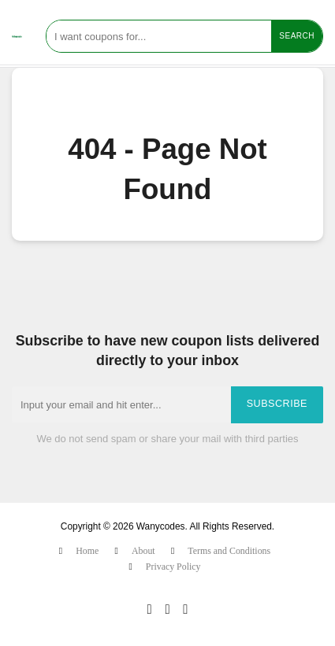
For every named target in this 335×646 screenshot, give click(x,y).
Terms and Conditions (229, 550)
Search (297, 35)
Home (87, 550)
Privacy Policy (173, 566)
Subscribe (277, 403)
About (143, 550)
